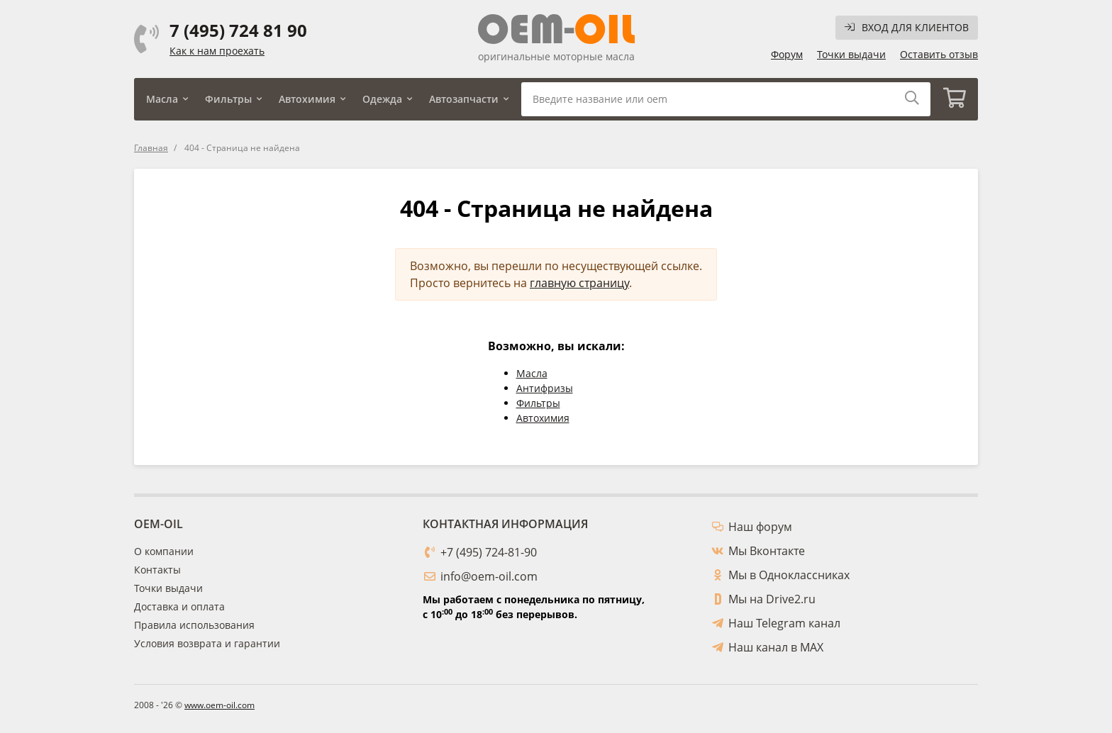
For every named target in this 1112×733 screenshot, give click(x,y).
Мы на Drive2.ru (772, 599)
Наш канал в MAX (775, 647)
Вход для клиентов (907, 27)
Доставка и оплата (179, 606)
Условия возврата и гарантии (207, 643)
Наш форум (760, 527)
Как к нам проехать (217, 50)
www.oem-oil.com (219, 705)
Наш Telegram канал (784, 623)
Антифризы (544, 388)
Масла (162, 99)
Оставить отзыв (939, 54)
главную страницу (579, 283)
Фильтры (228, 99)
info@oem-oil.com (489, 576)
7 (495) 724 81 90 (238, 30)
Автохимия (307, 99)
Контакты (157, 569)
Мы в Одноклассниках (789, 575)
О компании (164, 551)
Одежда (382, 99)
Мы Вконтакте (766, 551)
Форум (787, 54)
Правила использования (194, 625)
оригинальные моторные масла (556, 56)
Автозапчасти (464, 99)
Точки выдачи (851, 54)
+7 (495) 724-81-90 (488, 552)
